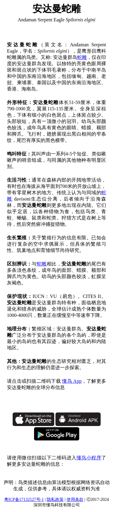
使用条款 (75, 499)
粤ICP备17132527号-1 (24, 499)
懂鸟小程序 (89, 457)
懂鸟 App (71, 381)
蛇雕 (82, 57)
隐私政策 (55, 499)
